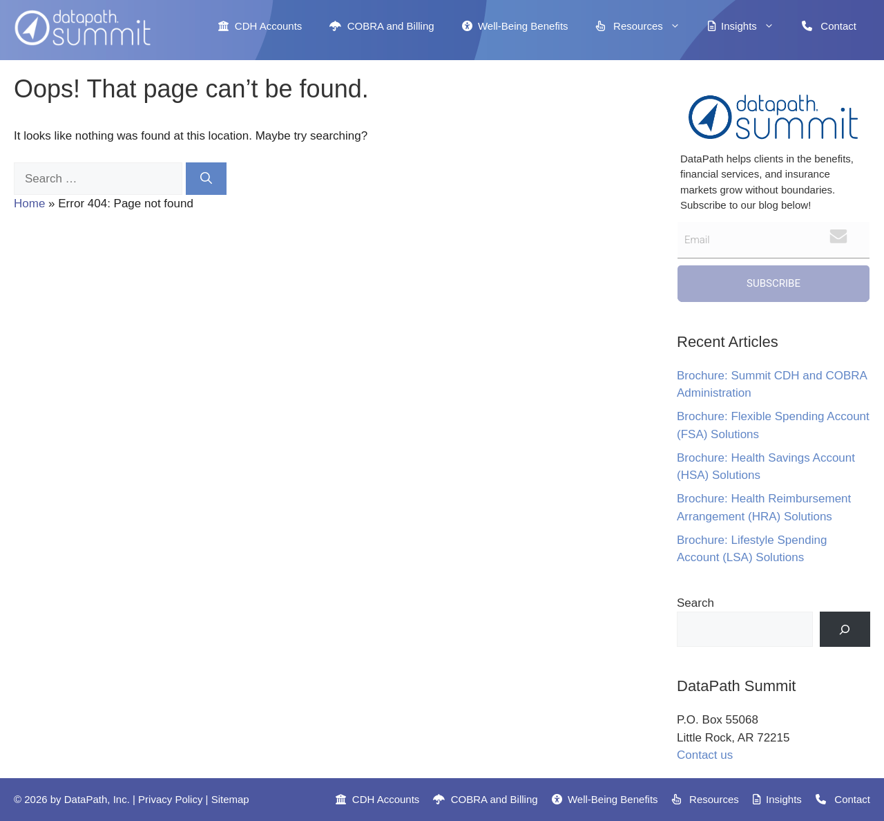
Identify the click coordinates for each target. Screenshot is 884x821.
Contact (829, 26)
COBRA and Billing (381, 26)
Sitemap (230, 799)
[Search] (206, 179)
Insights (748, 26)
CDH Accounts (260, 26)
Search (695, 603)
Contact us (705, 755)
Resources (645, 26)
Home (29, 203)
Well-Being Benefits (515, 26)
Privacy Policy (170, 799)
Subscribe (773, 283)
